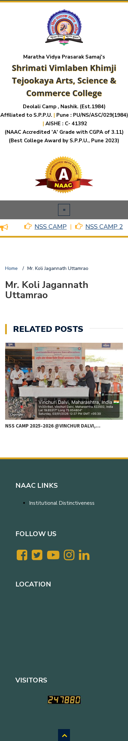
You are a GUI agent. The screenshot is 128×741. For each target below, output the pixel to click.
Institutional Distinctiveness (62, 503)
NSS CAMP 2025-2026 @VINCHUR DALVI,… (52, 425)
